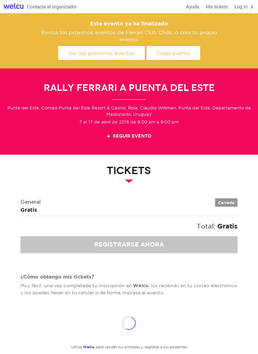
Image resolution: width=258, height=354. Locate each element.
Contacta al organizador (52, 6)
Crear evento (173, 53)
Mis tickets (217, 6)
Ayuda (192, 6)
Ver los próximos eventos (101, 53)
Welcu (13, 7)
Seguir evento (128, 136)
